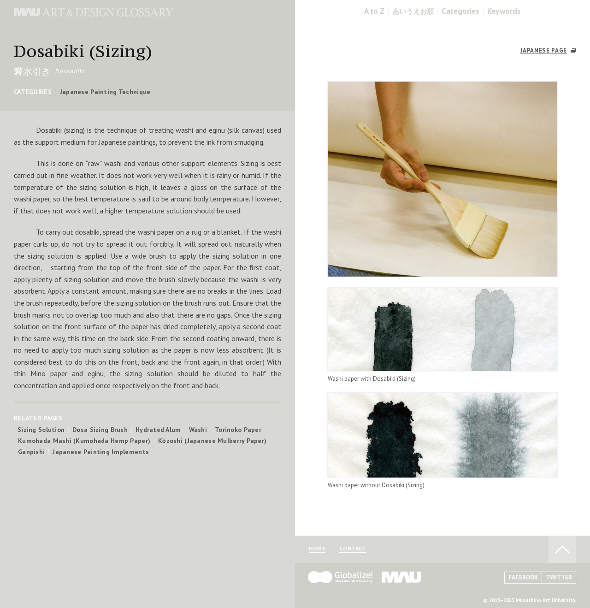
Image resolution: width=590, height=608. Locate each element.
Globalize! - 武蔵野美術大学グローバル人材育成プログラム (340, 577)
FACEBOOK (523, 577)
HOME (317, 549)
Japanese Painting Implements (101, 452)
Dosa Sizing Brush (100, 429)
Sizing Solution (41, 429)
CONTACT (352, 549)
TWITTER (559, 577)
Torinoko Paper (238, 429)
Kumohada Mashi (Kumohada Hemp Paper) (84, 441)
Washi (198, 429)
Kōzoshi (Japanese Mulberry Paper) (212, 441)
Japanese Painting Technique (105, 92)
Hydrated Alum (158, 429)
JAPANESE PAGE (543, 50)
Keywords (504, 11)
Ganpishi (31, 452)
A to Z (374, 11)
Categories (460, 11)
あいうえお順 (413, 11)
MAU (402, 577)
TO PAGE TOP (562, 549)
